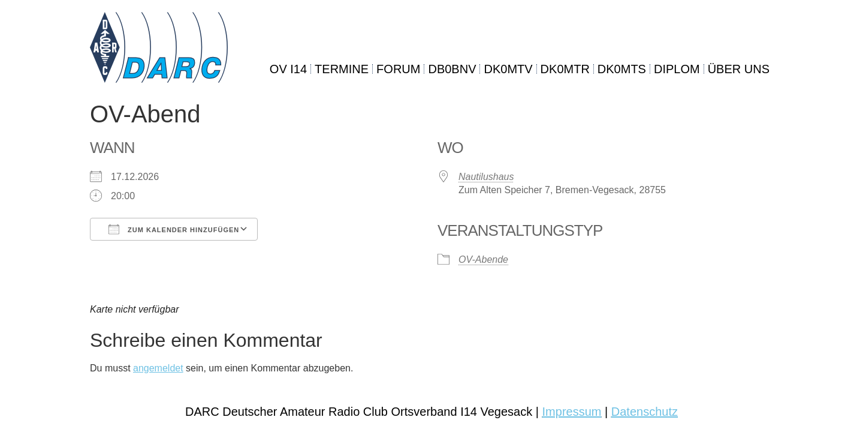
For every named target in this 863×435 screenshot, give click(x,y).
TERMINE (342, 69)
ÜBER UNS (739, 69)
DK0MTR (565, 69)
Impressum (572, 411)
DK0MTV (508, 69)
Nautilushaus (486, 177)
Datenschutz (644, 411)
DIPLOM (677, 69)
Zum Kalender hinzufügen (173, 229)
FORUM (398, 69)
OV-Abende (483, 259)
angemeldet (158, 368)
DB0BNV (452, 69)
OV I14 (288, 69)
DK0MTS (622, 69)
